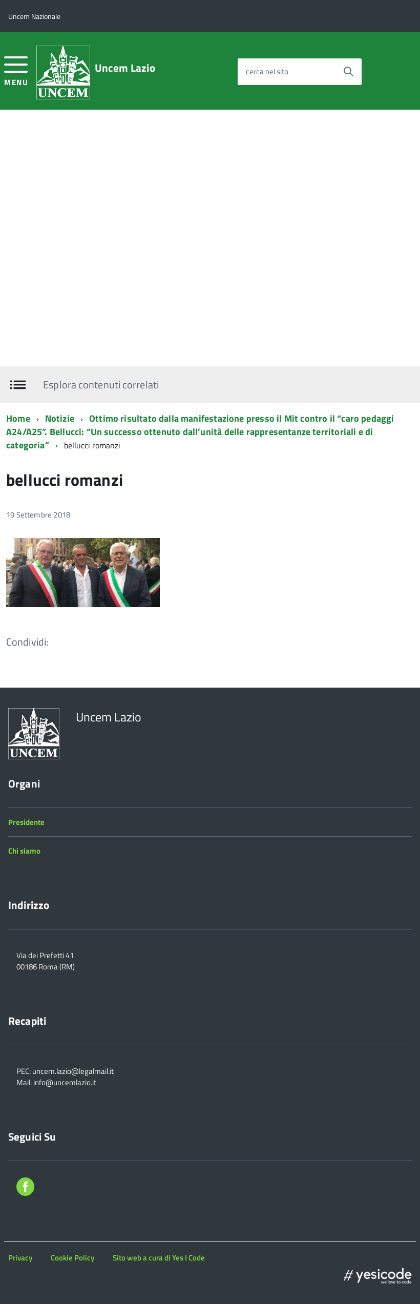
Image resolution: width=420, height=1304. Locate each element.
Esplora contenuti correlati (101, 384)
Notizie (59, 418)
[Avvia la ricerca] (348, 72)
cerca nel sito (267, 71)
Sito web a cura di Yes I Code (159, 1258)
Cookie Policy (72, 1258)
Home (18, 418)
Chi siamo (24, 851)
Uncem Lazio (125, 68)
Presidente (26, 822)
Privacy (20, 1258)
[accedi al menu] (16, 70)
